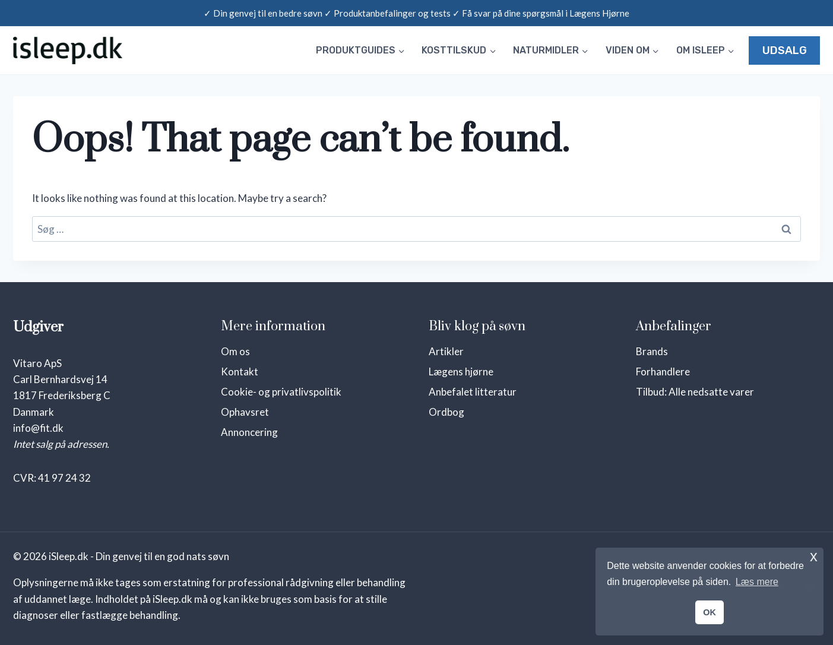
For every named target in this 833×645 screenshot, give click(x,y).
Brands (652, 351)
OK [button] (709, 612)
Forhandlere (663, 371)
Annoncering (249, 432)
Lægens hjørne (461, 371)
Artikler (446, 351)
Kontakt (239, 371)
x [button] (814, 556)
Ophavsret (245, 412)
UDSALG (784, 50)
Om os (235, 351)
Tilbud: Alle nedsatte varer (695, 391)
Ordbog (446, 412)
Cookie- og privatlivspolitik (281, 391)
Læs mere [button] (757, 582)
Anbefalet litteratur (473, 391)
